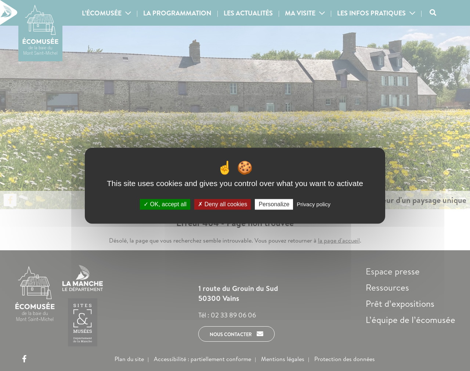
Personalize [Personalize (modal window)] (273, 204)
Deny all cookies (222, 204)
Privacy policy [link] (313, 204)
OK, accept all (165, 204)
